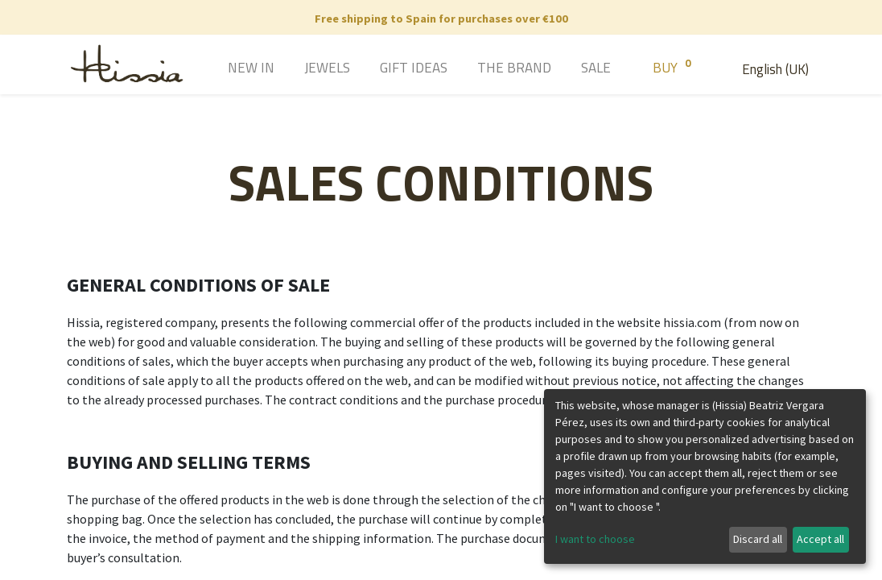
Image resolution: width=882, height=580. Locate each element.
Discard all (757, 539)
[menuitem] (228, 69)
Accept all (820, 539)
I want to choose (595, 539)
